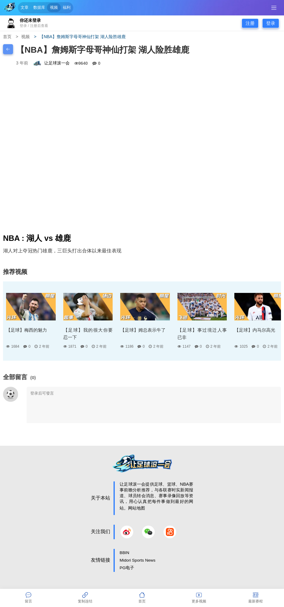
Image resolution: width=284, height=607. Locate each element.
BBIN (125, 553)
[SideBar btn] (274, 7)
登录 (270, 23)
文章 (24, 7)
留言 (28, 597)
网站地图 (136, 508)
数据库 (39, 7)
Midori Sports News (138, 561)
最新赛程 (255, 597)
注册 (250, 23)
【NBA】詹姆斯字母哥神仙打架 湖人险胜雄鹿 (82, 36)
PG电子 (127, 569)
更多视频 (199, 597)
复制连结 (85, 597)
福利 (67, 7)
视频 (54, 7)
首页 (7, 36)
